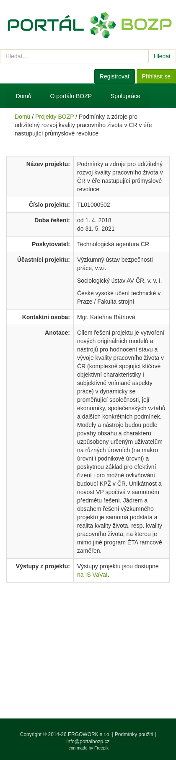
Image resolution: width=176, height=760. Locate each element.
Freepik (101, 748)
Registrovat (114, 76)
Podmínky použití (134, 734)
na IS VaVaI (92, 574)
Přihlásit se (156, 76)
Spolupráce (125, 96)
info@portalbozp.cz (88, 741)
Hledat (162, 56)
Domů (23, 96)
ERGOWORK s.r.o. (90, 734)
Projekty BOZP (54, 116)
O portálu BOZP (71, 96)
